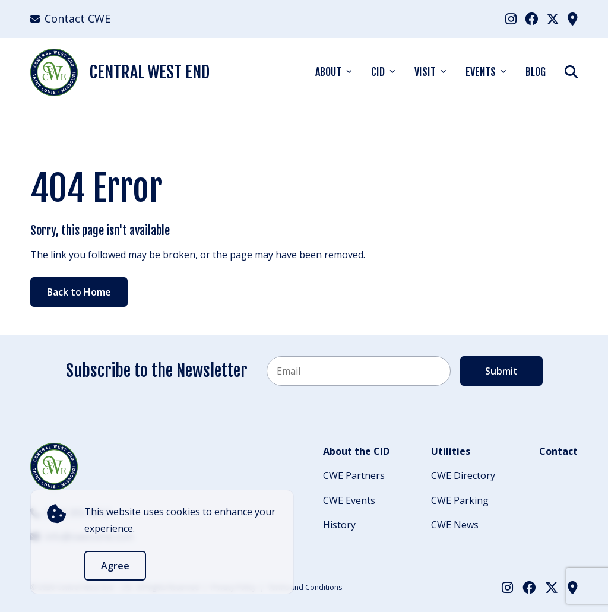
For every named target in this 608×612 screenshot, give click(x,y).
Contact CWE (70, 18)
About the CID (356, 451)
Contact (558, 451)
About (328, 71)
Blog (535, 71)
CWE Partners (354, 475)
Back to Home (79, 292)
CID (378, 71)
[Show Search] (571, 71)
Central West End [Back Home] (120, 72)
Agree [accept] (115, 565)
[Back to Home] (54, 466)
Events (481, 71)
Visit (425, 71)
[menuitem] (511, 19)
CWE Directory (463, 475)
